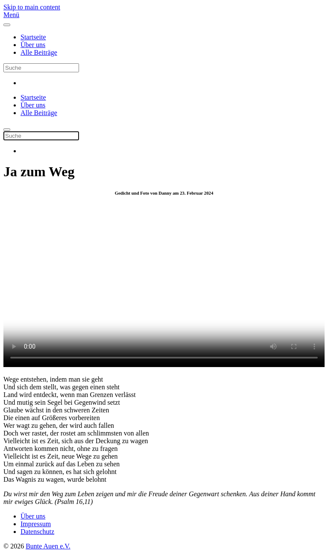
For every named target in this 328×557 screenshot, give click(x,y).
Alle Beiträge (38, 52)
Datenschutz (37, 531)
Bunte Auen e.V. (48, 546)
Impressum (35, 523)
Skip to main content (31, 7)
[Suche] (41, 67)
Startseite (33, 37)
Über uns (32, 44)
